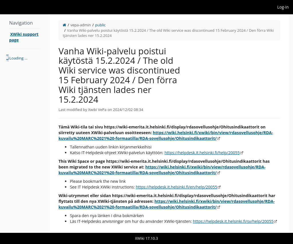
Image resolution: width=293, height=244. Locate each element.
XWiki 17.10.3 (146, 238)
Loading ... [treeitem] (18, 58)
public (100, 24)
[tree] (25, 58)
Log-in (283, 7)
